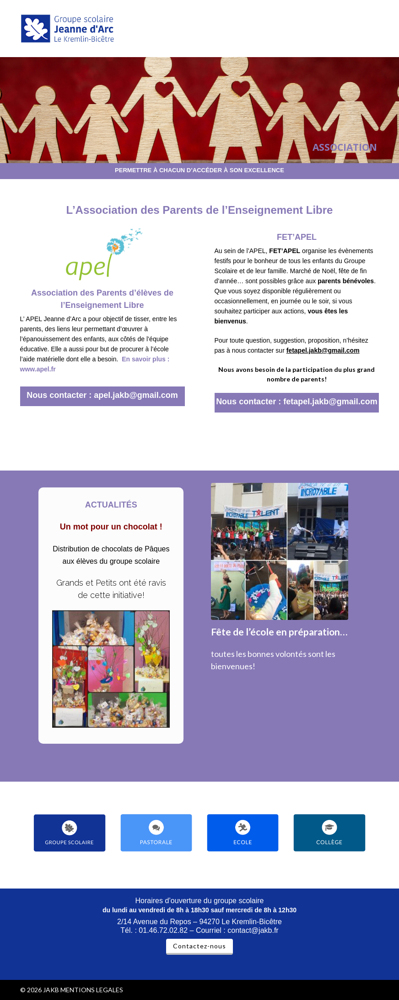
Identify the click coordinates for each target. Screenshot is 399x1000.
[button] (374, 28)
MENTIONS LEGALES (91, 990)
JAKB (51, 990)
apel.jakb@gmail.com (136, 395)
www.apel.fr (38, 369)
